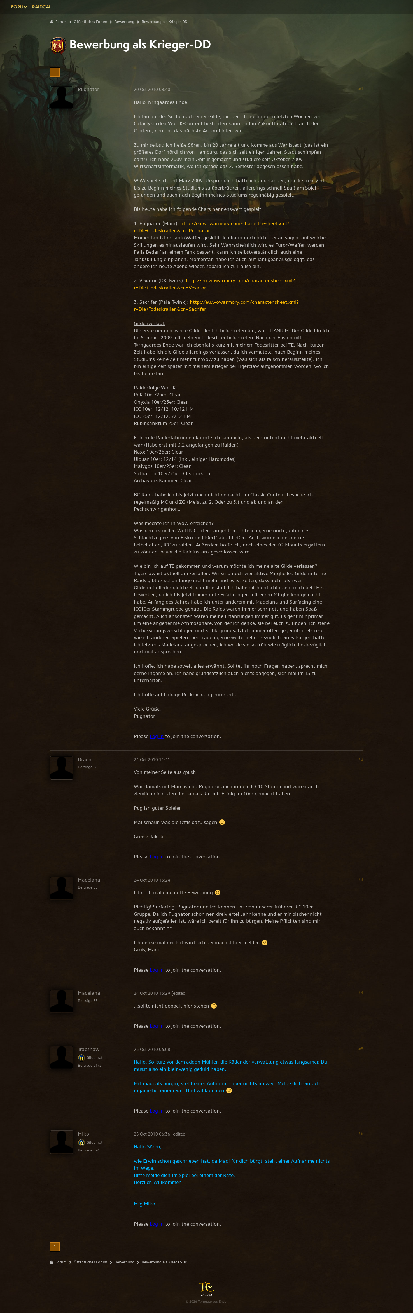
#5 (360, 1049)
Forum (19, 7)
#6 (360, 1133)
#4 (360, 992)
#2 (360, 759)
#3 (360, 879)
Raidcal (41, 7)
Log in (157, 736)
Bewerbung (124, 21)
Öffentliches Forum (90, 21)
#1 (360, 89)
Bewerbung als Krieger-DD (164, 21)
